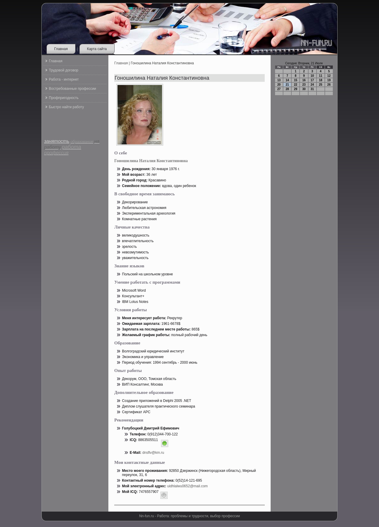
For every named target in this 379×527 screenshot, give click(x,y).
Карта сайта (97, 49)
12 (328, 75)
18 (320, 80)
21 (287, 84)
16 (304, 80)
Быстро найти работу (66, 107)
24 (312, 84)
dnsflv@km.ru (153, 453)
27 (279, 89)
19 (328, 80)
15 (295, 80)
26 (328, 84)
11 (320, 75)
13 (279, 80)
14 (287, 80)
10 (312, 75)
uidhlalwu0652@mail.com (187, 486)
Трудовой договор (63, 70)
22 (295, 84)
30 (304, 89)
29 (295, 89)
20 (279, 84)
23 (304, 84)
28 (287, 89)
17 (312, 80)
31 (312, 89)
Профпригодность (63, 98)
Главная (61, 49)
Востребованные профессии (72, 89)
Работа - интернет (64, 79)
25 (320, 84)
